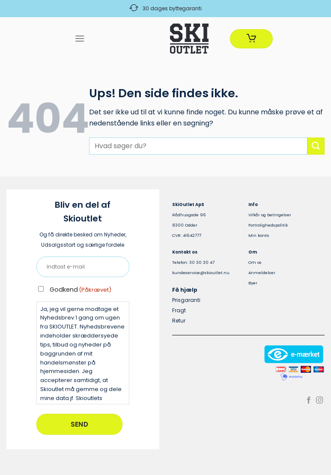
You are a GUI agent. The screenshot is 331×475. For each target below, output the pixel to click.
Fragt (179, 310)
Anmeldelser (261, 272)
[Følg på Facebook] (308, 400)
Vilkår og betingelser (269, 215)
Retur (178, 320)
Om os (255, 262)
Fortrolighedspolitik (268, 225)
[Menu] (80, 38)
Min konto (258, 235)
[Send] (316, 145)
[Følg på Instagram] (319, 400)
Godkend (80, 289)
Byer (252, 283)
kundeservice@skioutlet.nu (201, 272)
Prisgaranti (186, 300)
